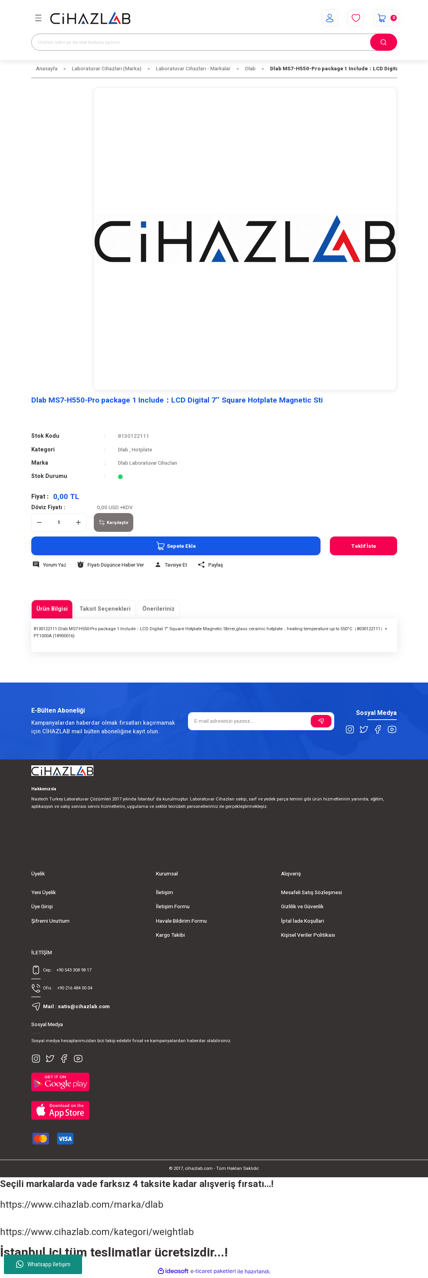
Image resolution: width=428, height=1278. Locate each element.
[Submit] (321, 721)
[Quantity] (59, 522)
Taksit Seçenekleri (105, 609)
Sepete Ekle (174, 546)
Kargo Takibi (170, 935)
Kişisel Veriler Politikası (308, 935)
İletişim (164, 893)
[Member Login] (329, 18)
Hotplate (142, 450)
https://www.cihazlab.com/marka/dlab (81, 1206)
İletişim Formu (173, 907)
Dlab (123, 450)
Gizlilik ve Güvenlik (302, 907)
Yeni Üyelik (43, 893)
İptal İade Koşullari (302, 921)
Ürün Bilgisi (52, 609)
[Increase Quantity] (78, 522)
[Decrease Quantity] (39, 522)
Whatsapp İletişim (43, 1264)
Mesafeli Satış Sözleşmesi (311, 893)
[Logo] (90, 18)
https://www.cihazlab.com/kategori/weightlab (97, 1233)
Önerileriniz (158, 609)
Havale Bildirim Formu (181, 921)
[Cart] (385, 18)
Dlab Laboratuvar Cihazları (149, 463)
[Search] (214, 42)
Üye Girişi (42, 907)
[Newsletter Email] (261, 721)
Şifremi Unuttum (50, 921)
